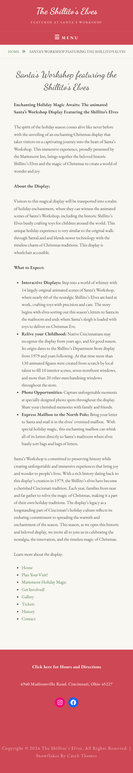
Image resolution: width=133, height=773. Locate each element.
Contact (29, 619)
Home (14, 51)
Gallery (28, 597)
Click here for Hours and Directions (66, 667)
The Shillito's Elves (66, 11)
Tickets (28, 604)
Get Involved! (33, 589)
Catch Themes (82, 756)
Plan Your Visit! (35, 575)
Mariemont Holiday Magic (44, 582)
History (28, 611)
